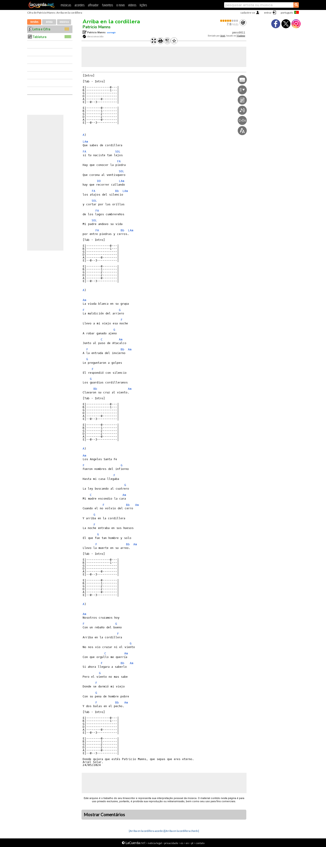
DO (99, 181)
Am (84, 300)
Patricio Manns (96, 27)
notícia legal (155, 843)
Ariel (222, 35)
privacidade (171, 843)
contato (200, 843)
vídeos (132, 5)
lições (143, 5)
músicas (66, 5)
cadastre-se (247, 12)
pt (192, 843)
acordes (79, 5)
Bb (117, 191)
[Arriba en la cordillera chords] (182, 830)
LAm (85, 142)
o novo (120, 5)
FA (84, 151)
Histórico (64, 22)
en (187, 843)
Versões (34, 22)
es (181, 843)
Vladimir (241, 35)
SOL (117, 151)
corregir (111, 32)
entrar (268, 12)
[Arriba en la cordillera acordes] (147, 830)
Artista (49, 22)
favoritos (107, 5)
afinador (93, 5)
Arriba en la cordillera (111, 21)
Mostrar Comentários (104, 814)
